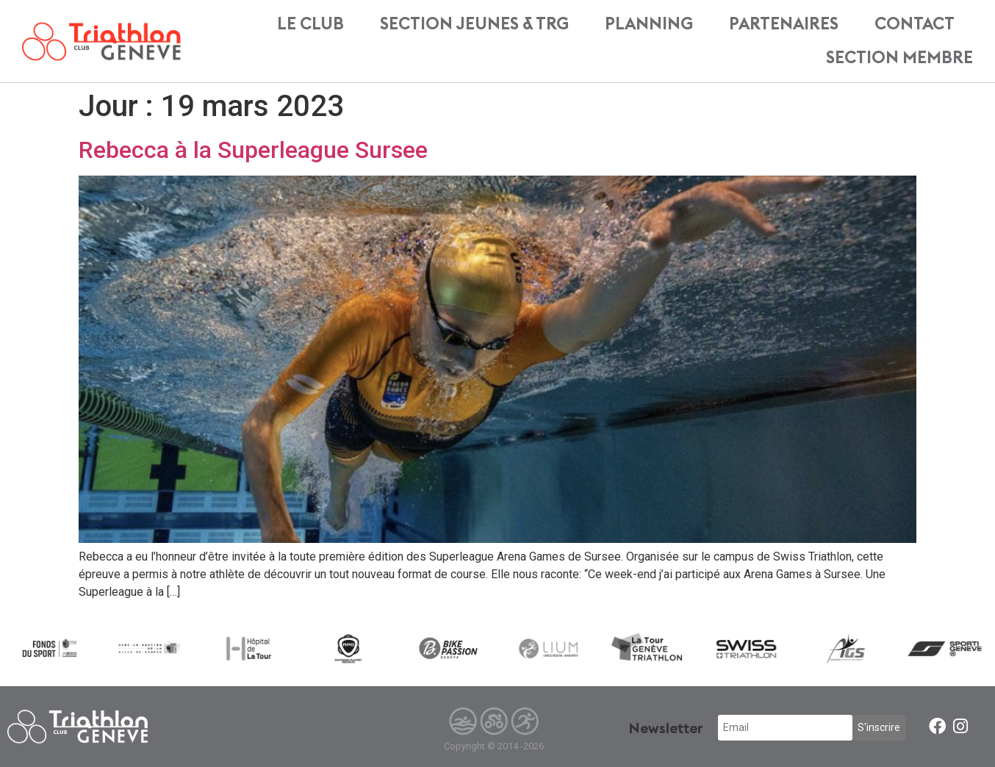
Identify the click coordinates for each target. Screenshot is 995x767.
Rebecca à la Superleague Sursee (253, 150)
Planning (649, 23)
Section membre (899, 57)
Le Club (310, 23)
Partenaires (783, 23)
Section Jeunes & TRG (474, 23)
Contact (914, 23)
